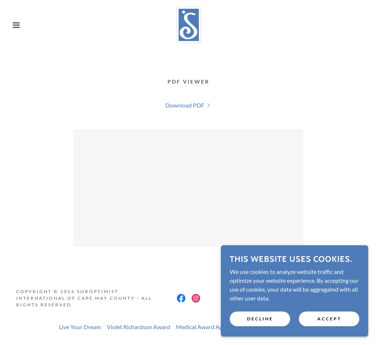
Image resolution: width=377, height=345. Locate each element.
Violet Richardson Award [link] (138, 326)
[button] (19, 25)
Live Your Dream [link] (80, 326)
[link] (188, 24)
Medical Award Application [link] (210, 326)
